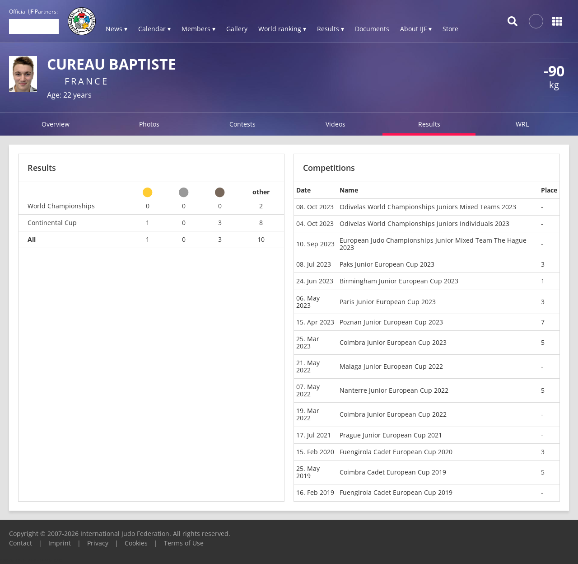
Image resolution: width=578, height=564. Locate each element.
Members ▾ (198, 28)
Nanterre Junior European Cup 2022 (394, 390)
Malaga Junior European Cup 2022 (391, 366)
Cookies (136, 543)
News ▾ (116, 28)
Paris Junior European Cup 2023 (388, 301)
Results (429, 124)
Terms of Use (184, 543)
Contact (20, 543)
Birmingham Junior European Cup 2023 (399, 281)
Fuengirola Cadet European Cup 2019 (396, 492)
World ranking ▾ (282, 28)
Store (450, 28)
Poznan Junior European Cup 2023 (391, 322)
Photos (149, 124)
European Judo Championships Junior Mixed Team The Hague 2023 (433, 244)
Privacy (97, 543)
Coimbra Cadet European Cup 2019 (393, 472)
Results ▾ (330, 28)
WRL (522, 124)
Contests (242, 124)
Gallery (236, 28)
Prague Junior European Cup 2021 (391, 435)
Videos (335, 124)
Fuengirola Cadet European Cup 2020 (396, 451)
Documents (372, 28)
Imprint (59, 543)
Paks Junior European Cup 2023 (387, 264)
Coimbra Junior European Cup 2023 (393, 342)
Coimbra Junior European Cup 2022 (393, 414)
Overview (56, 124)
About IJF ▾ (416, 28)
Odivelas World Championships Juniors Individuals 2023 (424, 223)
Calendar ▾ (154, 28)
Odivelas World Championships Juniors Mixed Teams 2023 (428, 206)
